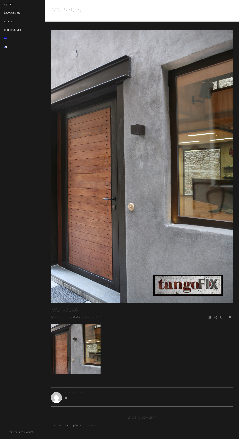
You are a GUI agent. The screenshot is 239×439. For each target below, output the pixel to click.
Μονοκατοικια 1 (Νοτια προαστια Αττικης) (197, 18)
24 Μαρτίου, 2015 (90, 317)
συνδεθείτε (90, 425)
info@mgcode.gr (63, 317)
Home (171, 18)
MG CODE (30, 432)
